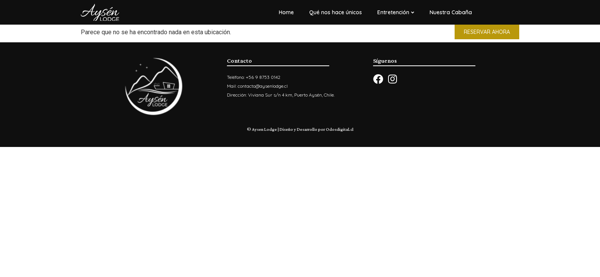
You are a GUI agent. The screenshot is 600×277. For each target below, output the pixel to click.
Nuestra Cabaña (451, 12)
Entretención (395, 12)
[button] (487, 32)
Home (286, 12)
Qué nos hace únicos (335, 12)
